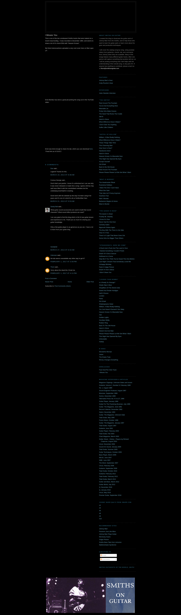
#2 (100, 505)
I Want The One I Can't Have (109, 188)
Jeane (101, 354)
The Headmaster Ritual (107, 182)
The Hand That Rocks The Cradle (110, 114)
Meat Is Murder (104, 204)
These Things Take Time (107, 143)
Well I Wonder (104, 198)
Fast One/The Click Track (108, 370)
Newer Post (49, 282)
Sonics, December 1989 (107, 396)
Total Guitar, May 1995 (107, 417)
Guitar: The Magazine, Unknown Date (112, 415)
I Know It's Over (104, 219)
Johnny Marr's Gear (106, 80)
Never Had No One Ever (107, 222)
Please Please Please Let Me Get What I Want (115, 172)
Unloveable (103, 339)
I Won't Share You (105, 272)
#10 (100, 519)
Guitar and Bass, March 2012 (109, 482)
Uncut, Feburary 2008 (106, 466)
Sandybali (54, 247)
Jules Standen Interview (107, 93)
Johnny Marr (103, 529)
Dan (52, 168)
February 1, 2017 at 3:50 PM (64, 262)
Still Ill (101, 116)
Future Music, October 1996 (108, 420)
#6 (100, 511)
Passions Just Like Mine (107, 531)
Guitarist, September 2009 (108, 468)
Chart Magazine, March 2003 (109, 436)
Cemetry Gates (104, 225)
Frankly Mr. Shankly (106, 217)
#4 (100, 508)
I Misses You (103, 372)
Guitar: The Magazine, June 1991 (110, 407)
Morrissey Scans (105, 537)
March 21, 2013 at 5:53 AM (62, 201)
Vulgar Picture (104, 539)
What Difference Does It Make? (110, 122)
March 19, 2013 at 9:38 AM (62, 175)
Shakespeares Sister (106, 304)
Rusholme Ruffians (105, 185)
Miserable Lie (103, 108)
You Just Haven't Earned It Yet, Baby (111, 309)
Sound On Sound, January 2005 (110, 447)
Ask (100, 315)
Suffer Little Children (106, 127)
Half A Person (104, 293)
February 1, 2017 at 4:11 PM (64, 273)
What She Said (104, 190)
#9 (100, 516)
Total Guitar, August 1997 (107, 425)
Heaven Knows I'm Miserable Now (111, 156)
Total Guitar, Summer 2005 (108, 449)
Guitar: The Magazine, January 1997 (111, 423)
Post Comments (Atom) (63, 286)
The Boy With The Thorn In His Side (111, 230)
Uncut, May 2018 (105, 492)
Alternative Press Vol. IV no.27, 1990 (111, 399)
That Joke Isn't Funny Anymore (109, 193)
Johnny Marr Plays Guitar (108, 534)
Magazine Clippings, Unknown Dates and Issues (115, 382)
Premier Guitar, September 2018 (110, 495)
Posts (103, 555)
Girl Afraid (102, 164)
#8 (100, 513)
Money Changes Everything (108, 360)
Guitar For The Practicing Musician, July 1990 (114, 404)
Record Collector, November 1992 (110, 409)
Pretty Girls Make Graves (107, 111)
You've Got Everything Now (108, 106)
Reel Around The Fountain (108, 103)
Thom (52, 267)
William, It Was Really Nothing (109, 137)
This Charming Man (106, 145)
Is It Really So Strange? (107, 282)
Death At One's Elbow (106, 270)
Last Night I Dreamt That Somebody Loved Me (115, 262)
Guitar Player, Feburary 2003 (109, 431)
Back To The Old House (107, 325)
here (91, 149)
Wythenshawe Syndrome (107, 545)
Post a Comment (51, 278)
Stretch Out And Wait (106, 331)
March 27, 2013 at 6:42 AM (62, 250)
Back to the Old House (107, 167)
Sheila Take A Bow (105, 285)
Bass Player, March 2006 (107, 455)
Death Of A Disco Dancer (107, 253)
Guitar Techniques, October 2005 (110, 452)
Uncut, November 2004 (107, 444)
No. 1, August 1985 (105, 388)
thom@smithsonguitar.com (110, 68)
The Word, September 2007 (108, 463)
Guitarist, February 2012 (107, 474)
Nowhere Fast (104, 196)
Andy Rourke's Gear (106, 83)
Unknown (54, 255)
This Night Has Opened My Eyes (110, 159)
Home (70, 282)
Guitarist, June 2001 (106, 428)
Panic (101, 298)
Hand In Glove (104, 119)
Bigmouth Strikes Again (107, 227)
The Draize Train (105, 357)
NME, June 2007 (105, 460)
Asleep (101, 342)
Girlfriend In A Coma (106, 256)
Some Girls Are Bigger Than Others (111, 238)
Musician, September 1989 (108, 393)
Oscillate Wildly (104, 320)
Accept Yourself (104, 161)
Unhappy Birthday (105, 264)
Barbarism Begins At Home (108, 201)
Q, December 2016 (105, 487)
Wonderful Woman (105, 352)
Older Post (90, 282)
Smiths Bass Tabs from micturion (110, 542)
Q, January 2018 (105, 490)
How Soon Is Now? (105, 148)
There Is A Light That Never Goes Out (112, 235)
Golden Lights (104, 317)
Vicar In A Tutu (104, 233)
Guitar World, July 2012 (107, 484)
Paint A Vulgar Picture (106, 267)
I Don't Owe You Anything (107, 125)
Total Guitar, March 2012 (107, 479)
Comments (105, 559)
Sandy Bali (54, 206)
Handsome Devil (104, 151)
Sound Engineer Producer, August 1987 (112, 390)
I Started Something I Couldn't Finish (111, 251)
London (101, 296)
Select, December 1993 (107, 412)
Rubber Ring (103, 323)
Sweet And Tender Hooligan (108, 290)
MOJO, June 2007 (105, 457)
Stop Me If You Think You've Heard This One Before (117, 259)
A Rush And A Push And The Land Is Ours (113, 248)
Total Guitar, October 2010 (108, 471)
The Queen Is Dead (106, 214)
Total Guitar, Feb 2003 (106, 434)
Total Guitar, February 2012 (108, 476)
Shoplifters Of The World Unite (109, 288)
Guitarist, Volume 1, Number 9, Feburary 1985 (115, 385)
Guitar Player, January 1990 (108, 401)
